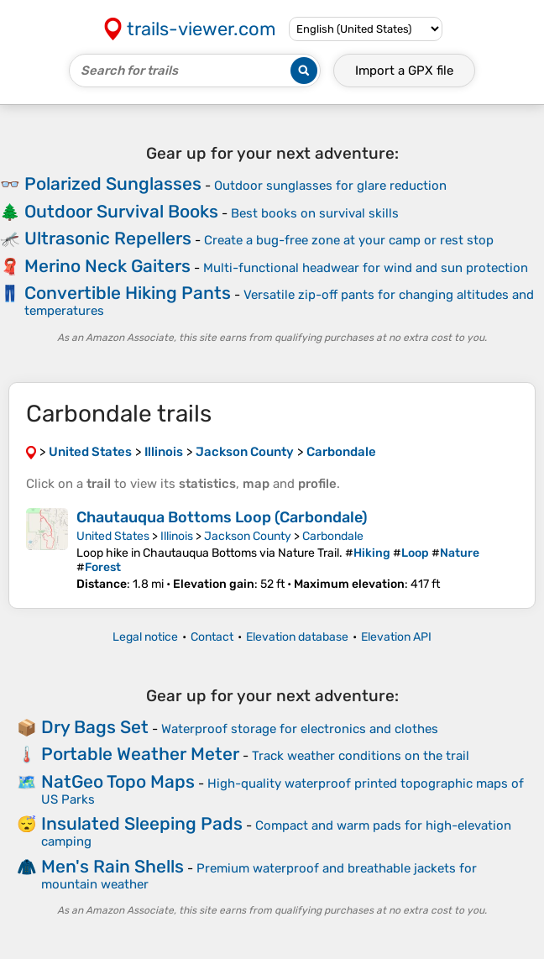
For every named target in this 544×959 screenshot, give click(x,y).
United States (112, 536)
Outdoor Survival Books (121, 211)
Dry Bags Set (95, 726)
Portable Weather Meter (140, 753)
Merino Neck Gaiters (107, 265)
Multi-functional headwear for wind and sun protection (365, 267)
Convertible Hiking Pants (127, 292)
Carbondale (333, 536)
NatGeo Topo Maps (118, 781)
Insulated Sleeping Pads (142, 823)
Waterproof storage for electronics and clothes (299, 728)
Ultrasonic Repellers (107, 238)
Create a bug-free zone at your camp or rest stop (349, 240)
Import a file (404, 70)
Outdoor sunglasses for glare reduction (330, 185)
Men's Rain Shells (112, 866)
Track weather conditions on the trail (360, 755)
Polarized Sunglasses (112, 183)
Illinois (176, 536)
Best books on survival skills (315, 213)
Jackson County (247, 536)
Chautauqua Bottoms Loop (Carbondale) (222, 517)
